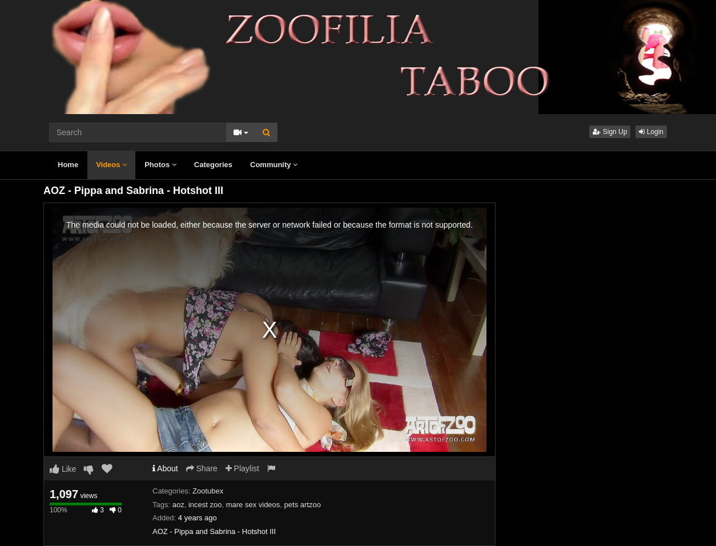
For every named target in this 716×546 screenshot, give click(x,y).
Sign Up (610, 132)
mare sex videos (253, 504)
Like (63, 469)
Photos (160, 164)
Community (273, 164)
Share (202, 468)
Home (68, 164)
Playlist (242, 468)
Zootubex (207, 491)
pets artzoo (302, 504)
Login (651, 132)
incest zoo (205, 504)
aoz (178, 504)
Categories (213, 164)
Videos (111, 164)
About (165, 468)
